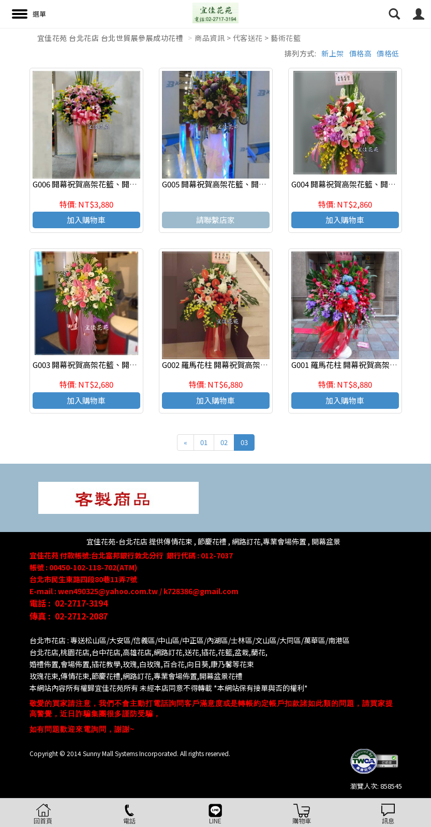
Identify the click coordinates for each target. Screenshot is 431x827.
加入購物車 (86, 219)
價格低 (388, 53)
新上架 (332, 53)
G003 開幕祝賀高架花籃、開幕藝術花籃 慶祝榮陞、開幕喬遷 (136, 364)
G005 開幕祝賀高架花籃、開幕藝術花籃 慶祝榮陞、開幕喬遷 (265, 184)
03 (244, 442)
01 (203, 442)
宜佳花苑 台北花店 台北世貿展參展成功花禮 (110, 38)
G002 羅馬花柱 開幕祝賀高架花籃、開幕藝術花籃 (246, 364)
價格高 (360, 53)
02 (224, 442)
